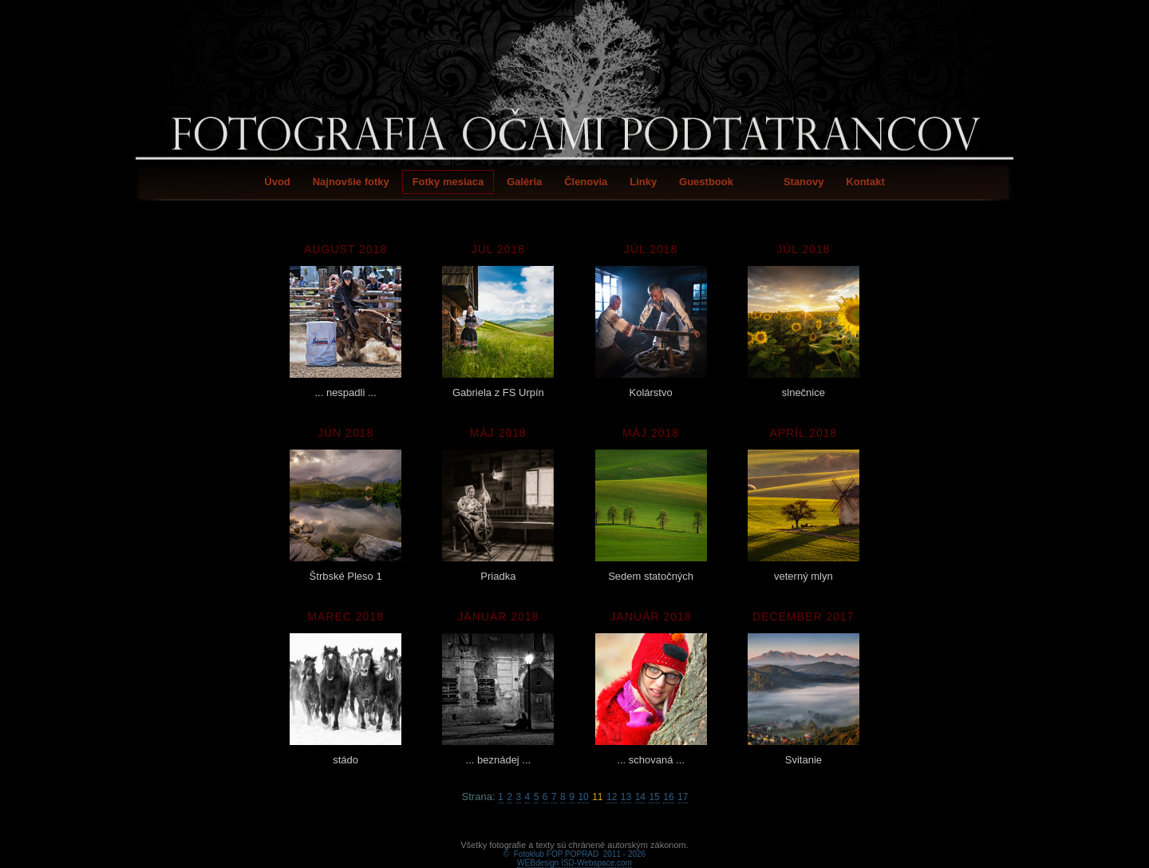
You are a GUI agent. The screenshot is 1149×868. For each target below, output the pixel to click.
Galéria (524, 182)
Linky (643, 182)
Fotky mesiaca (448, 182)
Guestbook (706, 182)
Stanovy (804, 182)
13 (626, 797)
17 (682, 797)
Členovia (585, 182)
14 (640, 797)
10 (583, 797)
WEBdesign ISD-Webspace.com (574, 844)
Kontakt (865, 182)
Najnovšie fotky (351, 182)
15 (654, 797)
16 (668, 797)
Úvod (277, 182)
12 (611, 797)
